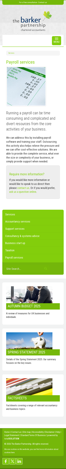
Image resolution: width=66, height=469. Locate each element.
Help (58, 432)
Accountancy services (17, 221)
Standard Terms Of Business (33, 435)
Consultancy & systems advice (22, 236)
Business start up (15, 243)
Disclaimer (49, 432)
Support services (15, 228)
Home (7, 432)
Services (11, 53)
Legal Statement (11, 435)
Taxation (9, 250)
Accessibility (38, 432)
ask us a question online (22, 191)
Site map (27, 432)
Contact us (42, 2)
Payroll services (14, 257)
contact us (23, 188)
